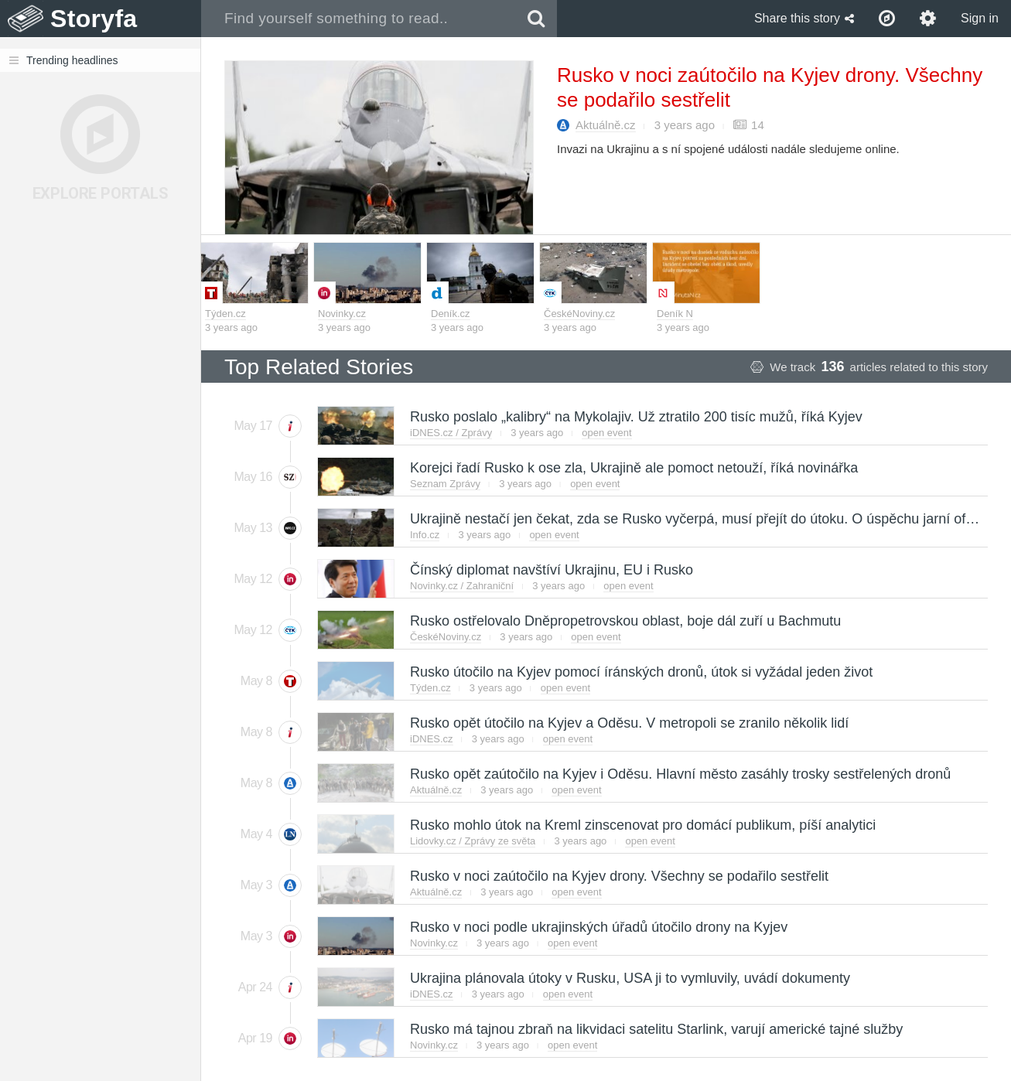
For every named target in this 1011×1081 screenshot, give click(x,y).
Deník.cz (450, 313)
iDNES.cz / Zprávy (451, 432)
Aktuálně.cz (606, 124)
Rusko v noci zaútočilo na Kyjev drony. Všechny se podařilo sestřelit (618, 876)
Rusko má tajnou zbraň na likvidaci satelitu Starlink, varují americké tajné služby (655, 1029)
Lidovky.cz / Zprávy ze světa (472, 841)
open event (606, 432)
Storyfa (94, 18)
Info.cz (424, 534)
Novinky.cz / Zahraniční (462, 586)
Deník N (675, 313)
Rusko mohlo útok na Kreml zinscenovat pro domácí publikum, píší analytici (642, 825)
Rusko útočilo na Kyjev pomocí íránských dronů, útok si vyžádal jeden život (640, 672)
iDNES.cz (431, 739)
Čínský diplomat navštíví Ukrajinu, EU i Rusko (551, 570)
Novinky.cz (342, 313)
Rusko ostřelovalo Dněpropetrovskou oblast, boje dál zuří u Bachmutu (624, 621)
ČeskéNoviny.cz (579, 313)
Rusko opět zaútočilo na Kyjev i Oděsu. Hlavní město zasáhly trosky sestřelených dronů (679, 774)
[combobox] (358, 18)
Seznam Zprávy (445, 483)
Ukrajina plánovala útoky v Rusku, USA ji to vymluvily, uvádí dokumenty (629, 978)
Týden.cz (225, 313)
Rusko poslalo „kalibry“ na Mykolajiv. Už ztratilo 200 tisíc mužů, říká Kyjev (635, 417)
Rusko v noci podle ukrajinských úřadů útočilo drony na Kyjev (598, 927)
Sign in (980, 18)
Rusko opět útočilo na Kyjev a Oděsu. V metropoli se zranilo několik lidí (628, 723)
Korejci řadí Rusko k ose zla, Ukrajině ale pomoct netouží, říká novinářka (633, 468)
